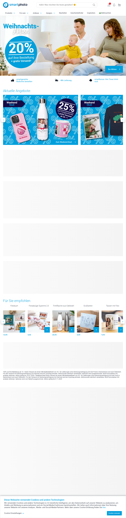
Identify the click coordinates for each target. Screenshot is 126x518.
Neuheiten (63, 13)
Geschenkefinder (77, 13)
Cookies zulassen (114, 513)
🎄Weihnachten (105, 13)
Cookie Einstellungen (14, 513)
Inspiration (91, 13)
